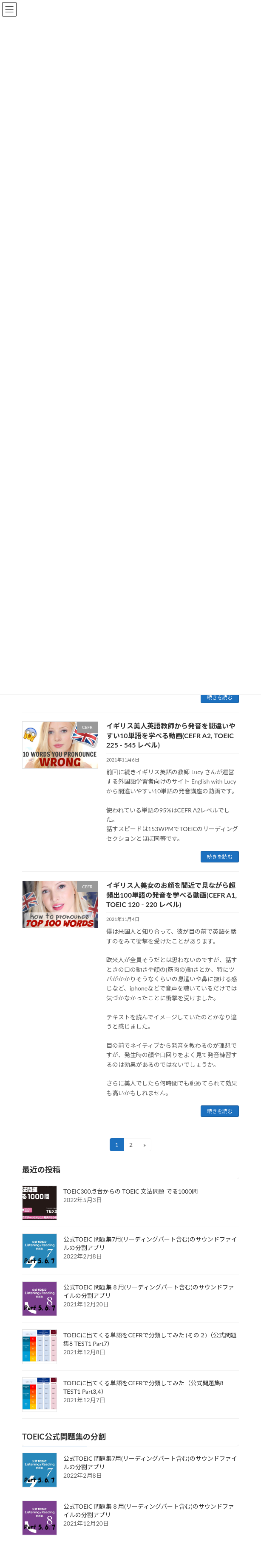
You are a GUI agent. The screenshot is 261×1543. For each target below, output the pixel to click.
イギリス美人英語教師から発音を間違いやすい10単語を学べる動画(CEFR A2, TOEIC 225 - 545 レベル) (170, 735)
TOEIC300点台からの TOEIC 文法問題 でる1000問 (130, 1191)
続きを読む (220, 697)
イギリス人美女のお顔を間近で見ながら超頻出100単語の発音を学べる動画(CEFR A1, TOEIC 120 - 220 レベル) (171, 894)
